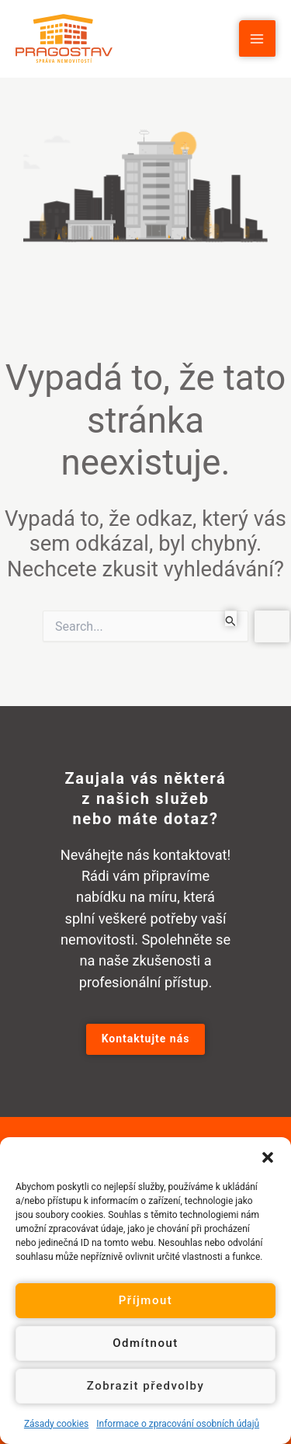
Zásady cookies (56, 1423)
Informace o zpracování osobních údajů (177, 1423)
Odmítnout (145, 1343)
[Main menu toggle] (257, 38)
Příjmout (145, 1300)
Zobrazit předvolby (146, 1386)
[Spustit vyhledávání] (231, 618)
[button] (267, 1156)
